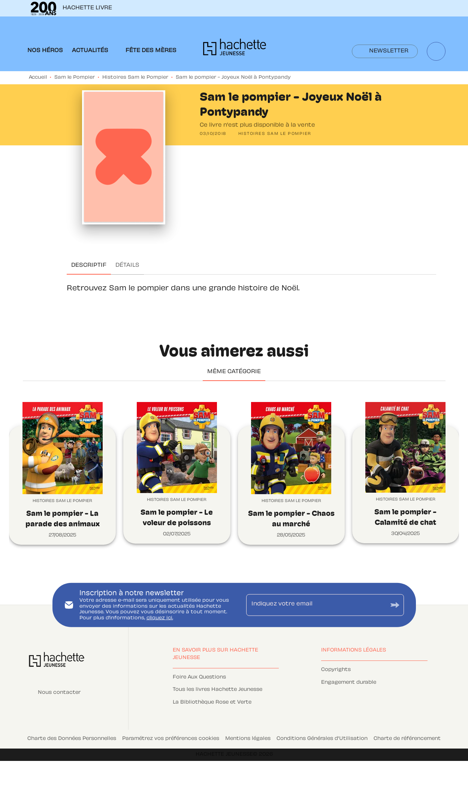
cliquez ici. (160, 618)
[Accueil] (234, 49)
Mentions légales (248, 739)
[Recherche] (436, 51)
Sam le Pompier (74, 77)
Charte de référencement (407, 739)
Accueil (38, 77)
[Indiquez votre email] (315, 605)
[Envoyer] (395, 605)
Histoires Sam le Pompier (135, 77)
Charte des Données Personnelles (71, 739)
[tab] (45, 51)
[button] (385, 51)
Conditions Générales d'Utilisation (322, 739)
